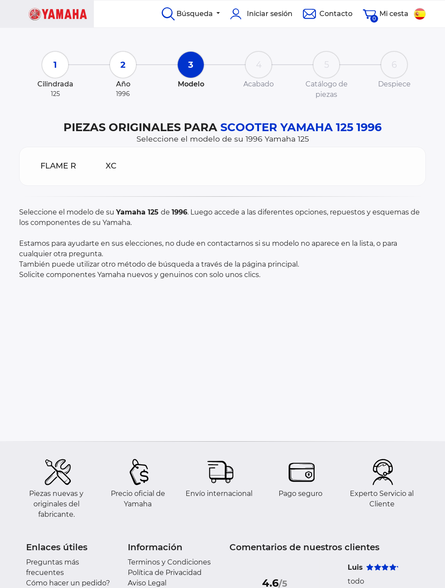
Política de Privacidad (165, 572)
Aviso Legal (147, 583)
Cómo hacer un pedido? (68, 583)
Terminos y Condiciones (169, 562)
